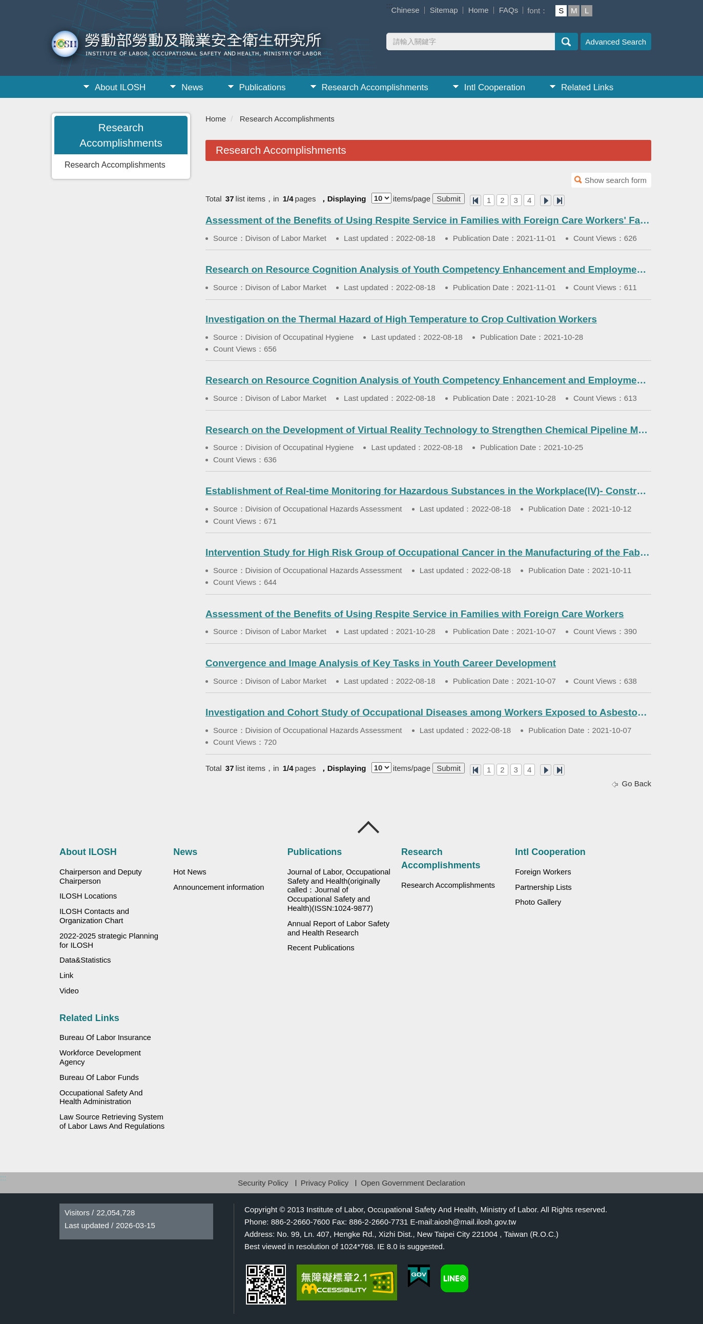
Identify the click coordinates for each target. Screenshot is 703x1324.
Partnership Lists (543, 887)
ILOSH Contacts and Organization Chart (94, 916)
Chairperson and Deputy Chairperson (100, 876)
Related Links (587, 87)
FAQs (509, 10)
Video (69, 991)
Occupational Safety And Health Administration (100, 1097)
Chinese (405, 10)
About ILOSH (120, 87)
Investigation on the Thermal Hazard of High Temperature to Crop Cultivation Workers (401, 319)
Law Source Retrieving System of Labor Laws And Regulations (111, 1121)
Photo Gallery (538, 902)
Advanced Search (616, 41)
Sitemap (444, 10)
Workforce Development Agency (100, 1057)
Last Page (559, 200)
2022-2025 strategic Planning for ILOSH (108, 940)
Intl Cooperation (494, 87)
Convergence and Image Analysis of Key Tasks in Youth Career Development (380, 663)
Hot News (189, 872)
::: (389, 5)
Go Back (636, 783)
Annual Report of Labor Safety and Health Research (338, 928)
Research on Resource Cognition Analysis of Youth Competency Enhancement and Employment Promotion (428, 380)
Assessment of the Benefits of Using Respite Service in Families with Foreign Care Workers (414, 613)
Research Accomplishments (375, 87)
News (192, 87)
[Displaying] (381, 198)
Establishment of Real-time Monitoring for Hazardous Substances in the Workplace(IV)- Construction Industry (428, 490)
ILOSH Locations (88, 896)
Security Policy (263, 1182)
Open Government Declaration (413, 1182)
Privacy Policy (324, 1182)
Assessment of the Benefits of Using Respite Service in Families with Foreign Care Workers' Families (428, 220)
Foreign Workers (543, 872)
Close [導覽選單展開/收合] (369, 827)
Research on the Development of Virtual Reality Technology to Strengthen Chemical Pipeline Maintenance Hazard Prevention (428, 429)
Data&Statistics (85, 960)
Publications (262, 87)
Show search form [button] (616, 180)
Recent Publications (321, 948)
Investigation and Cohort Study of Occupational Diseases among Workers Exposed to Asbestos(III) (428, 712)
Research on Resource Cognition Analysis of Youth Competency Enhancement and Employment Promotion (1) (428, 269)
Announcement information (218, 887)
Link (66, 975)
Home (478, 10)
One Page (475, 200)
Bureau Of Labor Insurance (105, 1037)
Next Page (545, 200)
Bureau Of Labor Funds (99, 1077)
